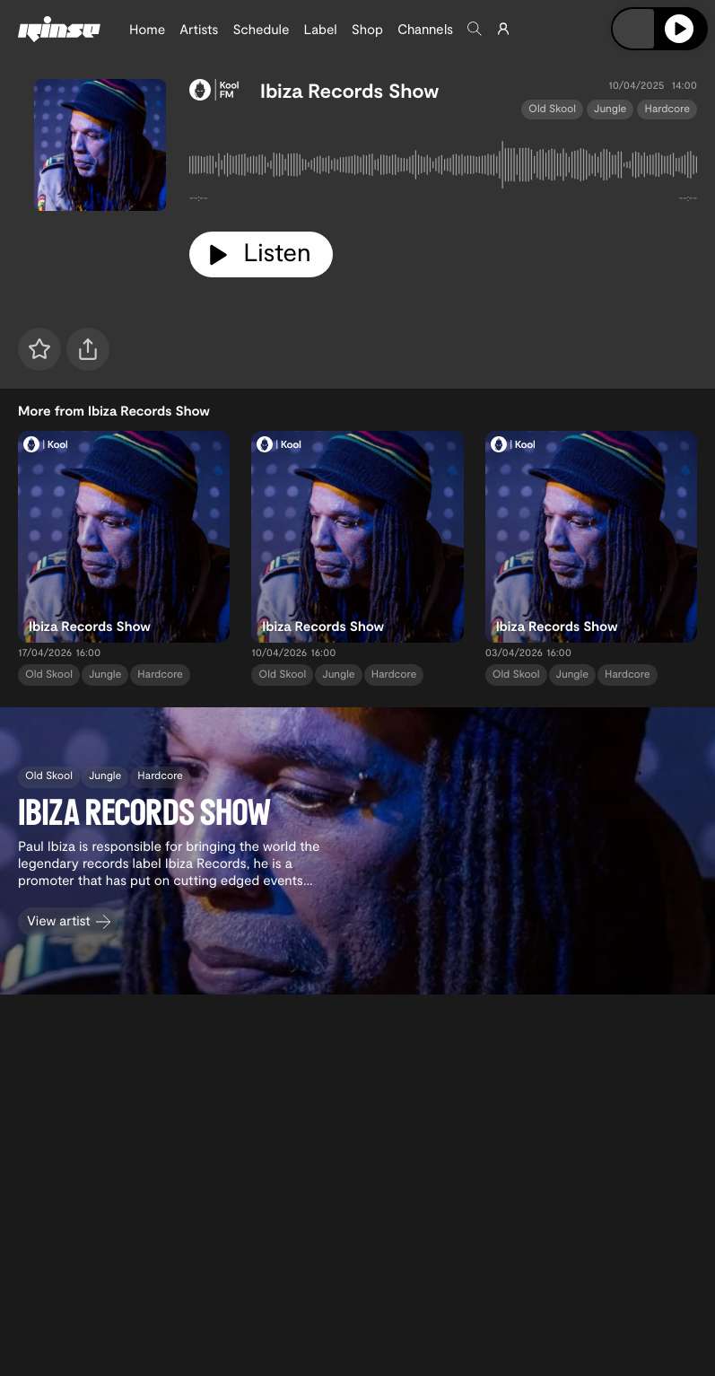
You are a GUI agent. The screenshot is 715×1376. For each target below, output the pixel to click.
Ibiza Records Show (349, 90)
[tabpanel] (443, 168)
